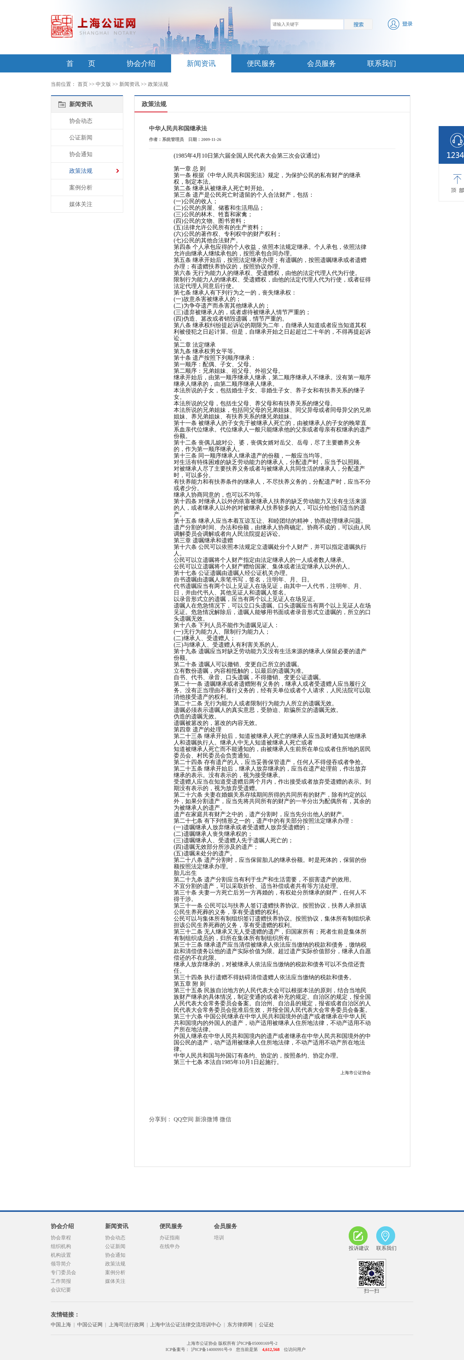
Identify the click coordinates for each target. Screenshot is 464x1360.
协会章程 (61, 1237)
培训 (219, 1237)
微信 (225, 1119)
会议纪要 (61, 1290)
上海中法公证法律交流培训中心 (185, 1324)
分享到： (160, 1119)
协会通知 (80, 154)
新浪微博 (206, 1119)
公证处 (266, 1324)
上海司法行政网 (126, 1324)
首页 (83, 84)
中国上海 (61, 1324)
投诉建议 (359, 1238)
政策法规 (158, 84)
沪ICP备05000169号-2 (257, 1343)
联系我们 (381, 63)
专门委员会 (63, 1272)
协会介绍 (141, 63)
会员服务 (321, 63)
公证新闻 (80, 137)
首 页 (80, 63)
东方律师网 (240, 1324)
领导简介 (61, 1264)
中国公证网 (90, 1324)
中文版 (103, 84)
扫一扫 (371, 1276)
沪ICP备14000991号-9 (211, 1349)
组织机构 (61, 1246)
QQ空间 (184, 1119)
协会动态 (80, 121)
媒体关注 (80, 204)
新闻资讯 (201, 63)
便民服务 (261, 63)
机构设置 (61, 1255)
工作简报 (61, 1281)
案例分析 (80, 187)
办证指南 (170, 1237)
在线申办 (170, 1246)
